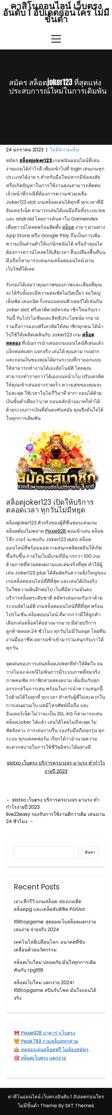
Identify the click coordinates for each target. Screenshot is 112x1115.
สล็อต (68, 227)
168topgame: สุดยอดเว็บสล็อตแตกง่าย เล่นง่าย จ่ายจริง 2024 (55, 925)
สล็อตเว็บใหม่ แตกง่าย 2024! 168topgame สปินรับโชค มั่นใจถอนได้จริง (55, 990)
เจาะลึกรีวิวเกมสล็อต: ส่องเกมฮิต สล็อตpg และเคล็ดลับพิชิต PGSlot (49, 905)
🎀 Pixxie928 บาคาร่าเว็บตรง (44, 1032)
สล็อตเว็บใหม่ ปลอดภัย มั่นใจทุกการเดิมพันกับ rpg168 (55, 966)
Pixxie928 (55, 531)
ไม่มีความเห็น (64, 149)
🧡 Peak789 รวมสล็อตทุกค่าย (46, 1041)
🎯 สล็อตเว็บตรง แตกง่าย (40, 1058)
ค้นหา (90, 852)
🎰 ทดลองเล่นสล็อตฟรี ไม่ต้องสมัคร (51, 1049)
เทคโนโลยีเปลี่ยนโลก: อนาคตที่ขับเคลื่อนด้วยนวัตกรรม (49, 946)
